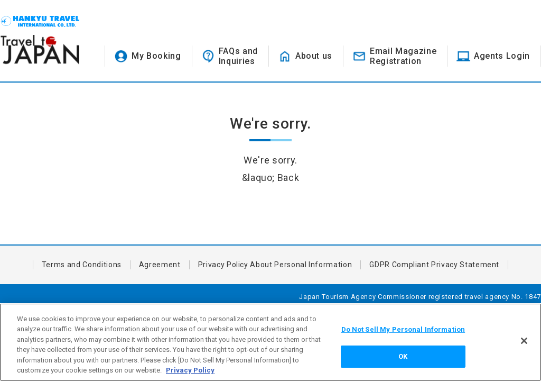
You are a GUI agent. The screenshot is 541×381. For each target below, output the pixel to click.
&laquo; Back (271, 177)
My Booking (156, 56)
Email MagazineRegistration (403, 56)
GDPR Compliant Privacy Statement (434, 264)
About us (313, 56)
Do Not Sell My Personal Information (403, 329)
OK (402, 356)
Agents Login (502, 56)
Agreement (160, 264)
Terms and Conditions (82, 264)
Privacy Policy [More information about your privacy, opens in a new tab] (190, 370)
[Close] (524, 340)
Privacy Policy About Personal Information (275, 264)
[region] (270, 342)
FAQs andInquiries (238, 56)
